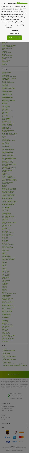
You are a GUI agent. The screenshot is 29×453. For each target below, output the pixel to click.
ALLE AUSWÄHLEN (14, 37)
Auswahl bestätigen (14, 33)
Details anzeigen (14, 30)
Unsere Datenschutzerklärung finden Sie (12, 22)
